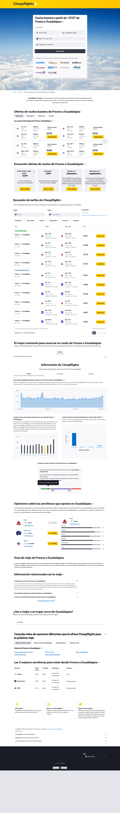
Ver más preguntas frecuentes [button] (46, 599)
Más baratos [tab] (19, 114)
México (20, 90)
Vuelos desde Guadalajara (52, 653)
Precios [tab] (29, 372)
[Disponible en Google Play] (56, 766)
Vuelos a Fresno (49, 650)
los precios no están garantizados (54, 727)
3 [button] (101, 331)
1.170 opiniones (28, 545)
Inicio (14, 90)
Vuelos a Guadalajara (82, 650)
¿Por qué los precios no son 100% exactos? (61, 739)
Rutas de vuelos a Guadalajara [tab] (43, 641)
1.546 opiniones (28, 534)
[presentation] (63, 22)
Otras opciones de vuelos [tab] (23, 641)
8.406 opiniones (28, 524)
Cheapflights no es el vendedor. (61, 733)
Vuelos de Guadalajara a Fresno (23, 650)
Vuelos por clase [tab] (74, 641)
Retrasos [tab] (91, 372)
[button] (46, 38)
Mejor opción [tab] (30, 114)
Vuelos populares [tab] (61, 641)
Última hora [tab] (41, 114)
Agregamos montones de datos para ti (61, 736)
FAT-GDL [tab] (60, 350)
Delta (25, 518)
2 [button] (97, 331)
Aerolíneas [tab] (60, 372)
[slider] (107, 214)
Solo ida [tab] (51, 114)
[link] (25, 187)
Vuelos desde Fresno (20, 653)
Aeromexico (27, 529)
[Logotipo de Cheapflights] (23, 4)
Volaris (26, 539)
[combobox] (40, 27)
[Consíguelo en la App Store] (63, 766)
